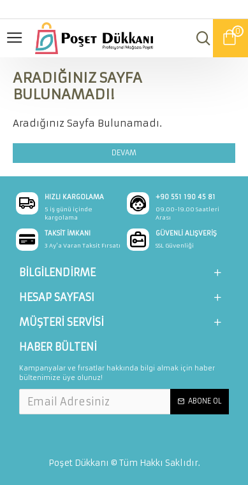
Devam (124, 152)
